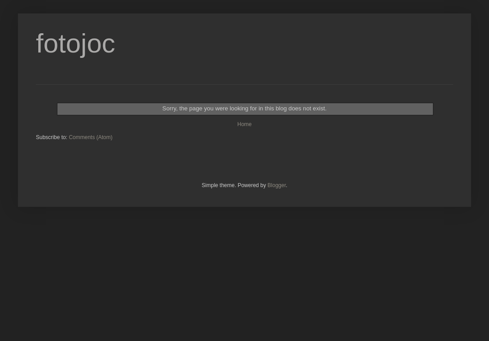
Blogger (276, 185)
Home (244, 124)
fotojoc (75, 43)
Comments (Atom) (90, 137)
